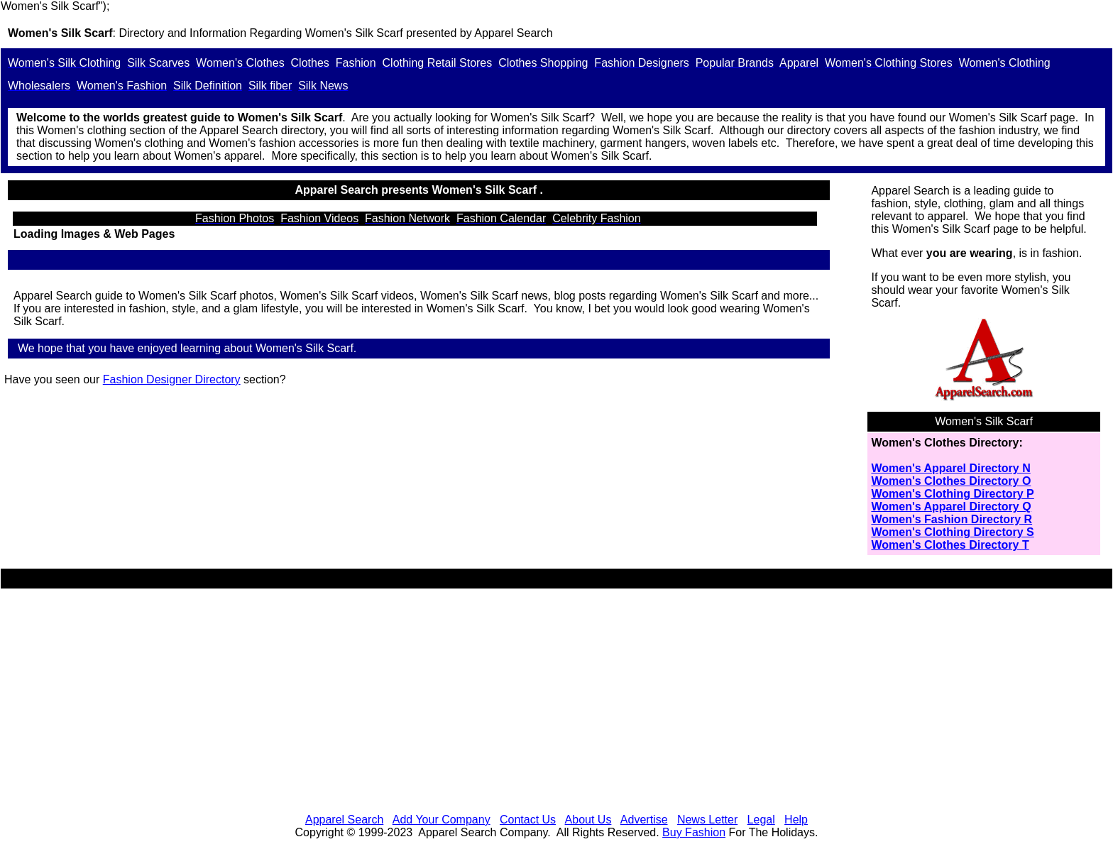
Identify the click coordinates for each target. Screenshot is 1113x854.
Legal (761, 820)
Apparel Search (513, 33)
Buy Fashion (693, 832)
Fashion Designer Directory (172, 379)
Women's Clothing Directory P (952, 494)
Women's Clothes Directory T (950, 545)
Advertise (644, 820)
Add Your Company (441, 820)
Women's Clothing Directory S (952, 532)
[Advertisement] (556, 702)
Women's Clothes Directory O (951, 481)
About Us (588, 820)
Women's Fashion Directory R (951, 519)
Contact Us (528, 820)
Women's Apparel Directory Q (951, 506)
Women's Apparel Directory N (950, 468)
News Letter (707, 820)
